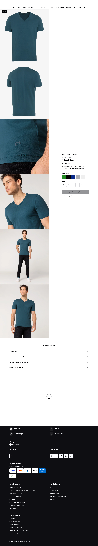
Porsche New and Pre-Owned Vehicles (19, 531)
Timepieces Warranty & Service (58, 496)
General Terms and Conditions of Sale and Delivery (22, 490)
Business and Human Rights (16, 505)
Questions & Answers (14, 521)
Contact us (16, 456)
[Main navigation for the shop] (49, 7)
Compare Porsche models (16, 534)
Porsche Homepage (14, 524)
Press (51, 487)
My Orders (12, 518)
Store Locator (53, 499)
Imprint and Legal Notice (15, 496)
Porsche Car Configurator (15, 527)
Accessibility (12, 508)
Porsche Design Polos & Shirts (69, 154)
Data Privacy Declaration (15, 493)
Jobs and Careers (54, 490)
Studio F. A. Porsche (55, 493)
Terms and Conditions (15, 487)
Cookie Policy (12, 499)
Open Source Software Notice (17, 502)
